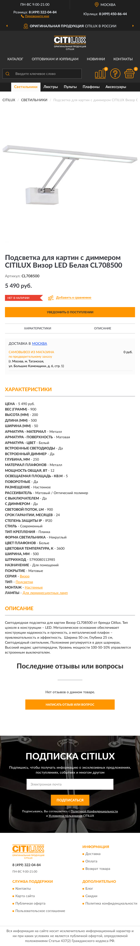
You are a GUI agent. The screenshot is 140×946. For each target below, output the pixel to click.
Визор (25, 576)
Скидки (91, 896)
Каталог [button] (15, 59)
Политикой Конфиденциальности (94, 811)
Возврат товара (97, 869)
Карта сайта (25, 896)
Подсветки (24, 582)
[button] (35, 15)
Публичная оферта (30, 904)
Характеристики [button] (37, 328)
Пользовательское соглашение (40, 911)
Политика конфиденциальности (111, 904)
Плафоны (91, 87)
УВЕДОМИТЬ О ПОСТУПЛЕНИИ (70, 312)
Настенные (34, 587)
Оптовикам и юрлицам (55, 59)
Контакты (123, 59)
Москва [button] (39, 344)
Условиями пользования (65, 815)
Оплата (91, 861)
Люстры (50, 87)
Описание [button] (102, 328)
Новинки (96, 59)
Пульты (70, 87)
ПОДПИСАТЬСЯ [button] (70, 800)
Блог (89, 889)
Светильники (25, 87)
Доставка (93, 854)
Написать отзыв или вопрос (70, 704)
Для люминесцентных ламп (45, 593)
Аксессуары (115, 87)
